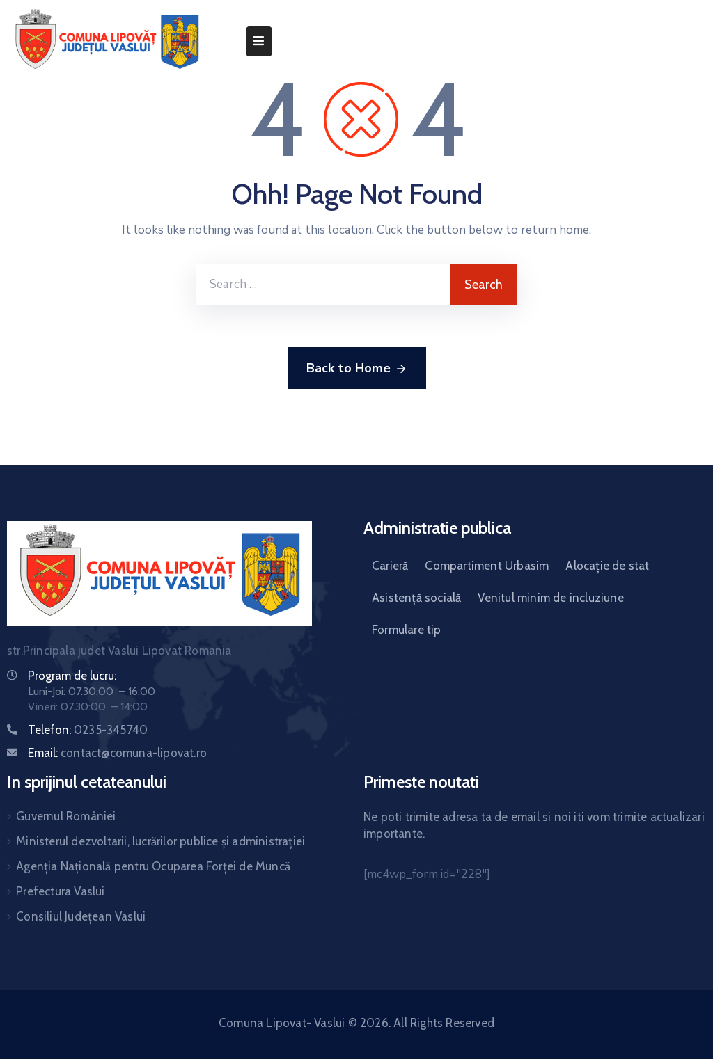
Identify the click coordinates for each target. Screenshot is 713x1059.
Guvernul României (66, 816)
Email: (117, 753)
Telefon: (88, 730)
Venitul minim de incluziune (550, 598)
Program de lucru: (72, 676)
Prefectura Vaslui (60, 891)
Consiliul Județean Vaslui (81, 916)
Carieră (390, 566)
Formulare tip (406, 630)
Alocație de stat (607, 566)
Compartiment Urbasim (487, 566)
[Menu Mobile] (259, 41)
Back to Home (356, 369)
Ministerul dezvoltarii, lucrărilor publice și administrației (160, 841)
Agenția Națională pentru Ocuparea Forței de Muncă (153, 866)
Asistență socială (416, 598)
